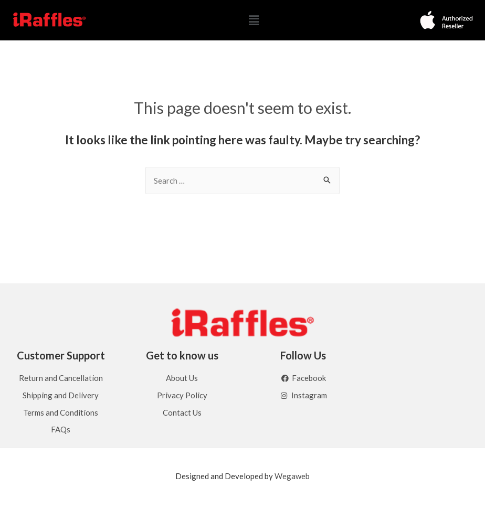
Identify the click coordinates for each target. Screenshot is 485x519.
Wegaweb (292, 476)
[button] (253, 20)
